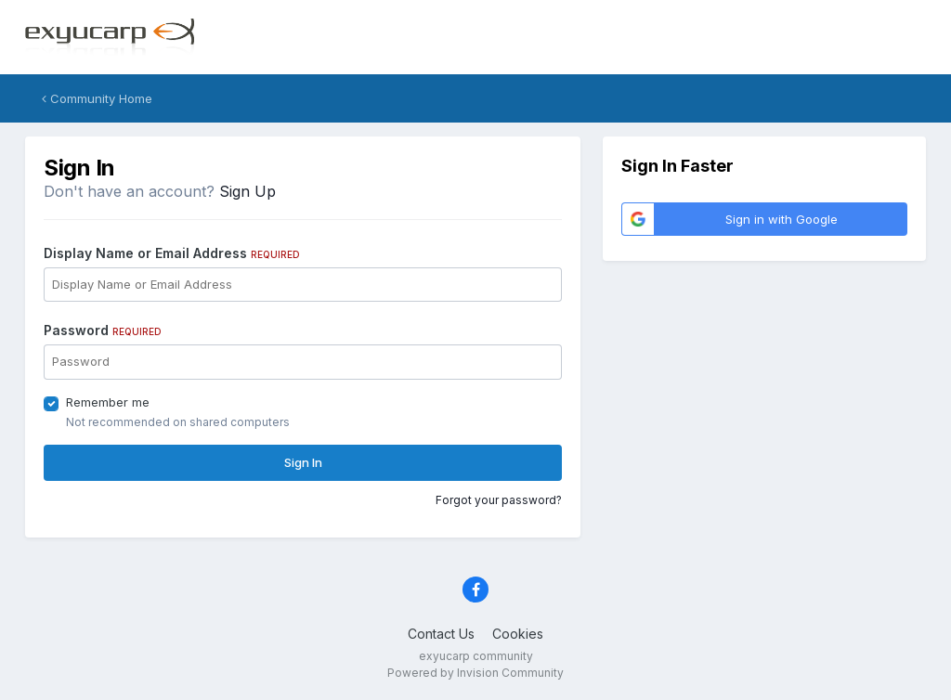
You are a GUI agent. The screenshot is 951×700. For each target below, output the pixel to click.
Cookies (517, 634)
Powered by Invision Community (475, 673)
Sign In (303, 462)
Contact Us (441, 634)
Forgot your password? (499, 500)
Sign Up (247, 191)
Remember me (108, 402)
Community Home (97, 98)
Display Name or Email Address (172, 253)
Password (103, 330)
